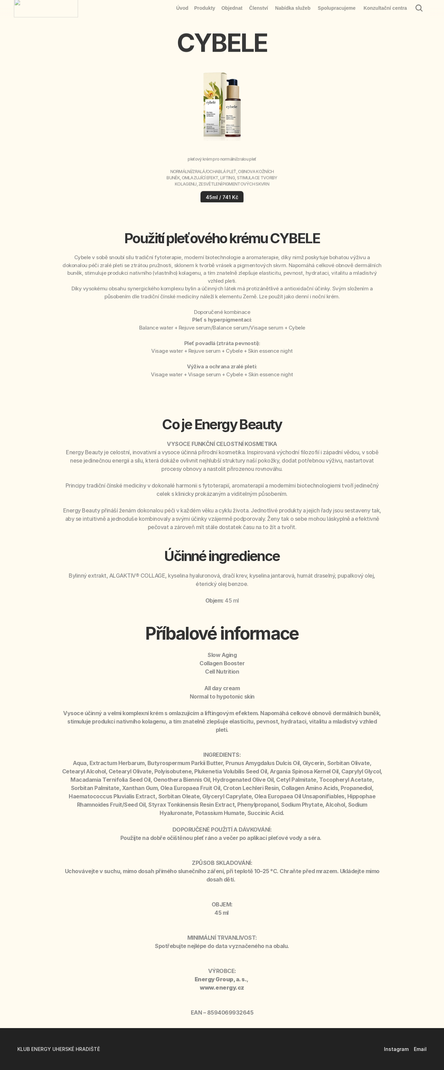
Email (420, 1049)
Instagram (396, 1049)
